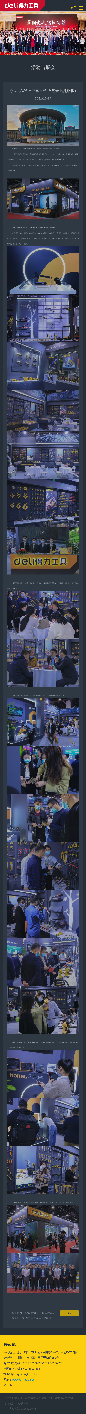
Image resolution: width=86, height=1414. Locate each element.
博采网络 (23, 1403)
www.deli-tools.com (23, 1379)
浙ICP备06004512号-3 (22, 1408)
